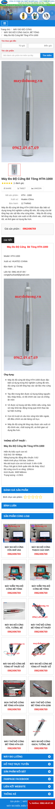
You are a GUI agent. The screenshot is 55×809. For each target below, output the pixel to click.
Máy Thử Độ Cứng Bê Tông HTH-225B (41, 704)
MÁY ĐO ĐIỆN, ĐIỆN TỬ (18, 806)
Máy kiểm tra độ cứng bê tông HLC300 (14, 589)
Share (7, 188)
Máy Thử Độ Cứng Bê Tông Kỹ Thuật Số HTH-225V (41, 628)
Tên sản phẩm (7, 51)
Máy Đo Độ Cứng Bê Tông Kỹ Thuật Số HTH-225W (14, 667)
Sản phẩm (15, 801)
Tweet (21, 188)
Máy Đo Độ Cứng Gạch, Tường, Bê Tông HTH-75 (41, 744)
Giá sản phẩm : (13, 228)
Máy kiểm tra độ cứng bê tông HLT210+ (41, 589)
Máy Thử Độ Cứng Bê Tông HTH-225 (14, 742)
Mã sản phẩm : (12, 195)
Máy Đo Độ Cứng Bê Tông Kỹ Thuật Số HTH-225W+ (41, 667)
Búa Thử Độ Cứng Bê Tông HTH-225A (14, 704)
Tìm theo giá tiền (8, 41)
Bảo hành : (14, 203)
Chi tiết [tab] (8, 240)
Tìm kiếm (47, 55)
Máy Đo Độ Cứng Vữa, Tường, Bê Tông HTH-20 (14, 628)
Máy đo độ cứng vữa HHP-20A (14, 548)
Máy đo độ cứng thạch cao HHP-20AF (41, 550)
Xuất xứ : (15, 199)
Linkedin (37, 188)
